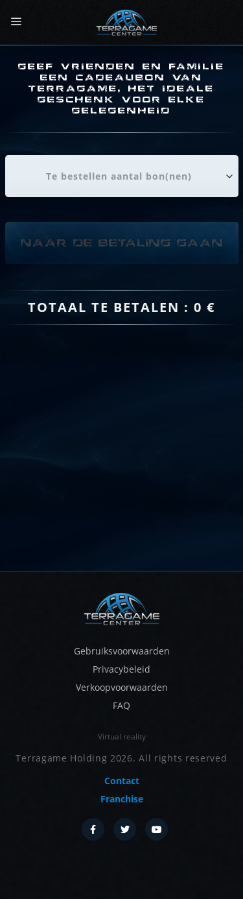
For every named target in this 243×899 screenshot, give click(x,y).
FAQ (121, 705)
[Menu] (16, 21)
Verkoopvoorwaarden (122, 687)
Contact (121, 780)
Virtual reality (122, 736)
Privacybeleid (121, 669)
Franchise (121, 799)
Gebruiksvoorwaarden (122, 651)
